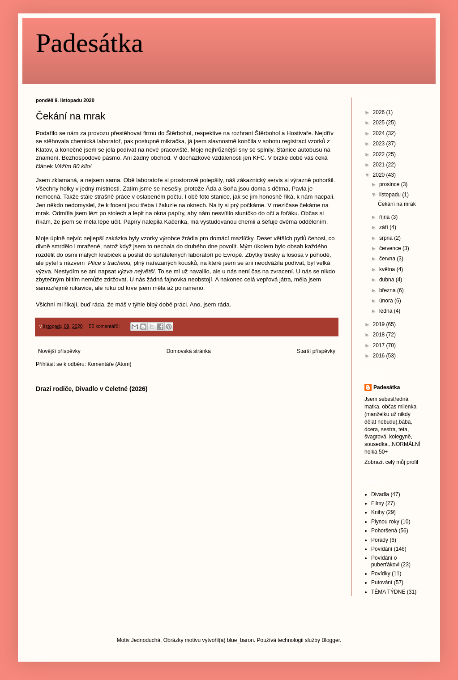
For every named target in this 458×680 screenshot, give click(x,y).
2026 (379, 112)
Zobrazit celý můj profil (391, 462)
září (384, 227)
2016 (379, 356)
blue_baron (240, 640)
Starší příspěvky (316, 351)
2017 (379, 345)
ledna (386, 311)
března (388, 290)
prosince (390, 184)
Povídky (380, 573)
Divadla (380, 494)
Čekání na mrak (70, 116)
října (385, 217)
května (388, 269)
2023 (379, 143)
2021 (379, 165)
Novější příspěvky (59, 351)
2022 (379, 154)
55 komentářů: (105, 326)
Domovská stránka (189, 351)
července (390, 248)
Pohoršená (384, 530)
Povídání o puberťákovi (385, 561)
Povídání (381, 549)
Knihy (378, 512)
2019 (379, 324)
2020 (379, 175)
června (388, 258)
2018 (379, 335)
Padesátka (89, 43)
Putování (381, 582)
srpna (386, 238)
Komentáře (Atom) (109, 364)
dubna (387, 279)
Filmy (377, 503)
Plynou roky (385, 521)
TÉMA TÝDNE (388, 592)
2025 (379, 122)
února (386, 301)
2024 (379, 133)
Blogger (330, 640)
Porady (379, 540)
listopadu (390, 194)
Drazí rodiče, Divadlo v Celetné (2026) (92, 388)
